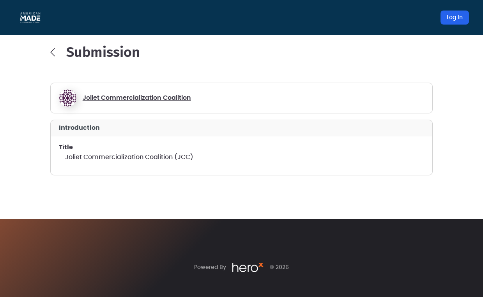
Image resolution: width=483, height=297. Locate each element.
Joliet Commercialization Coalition (137, 98)
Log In (455, 17)
